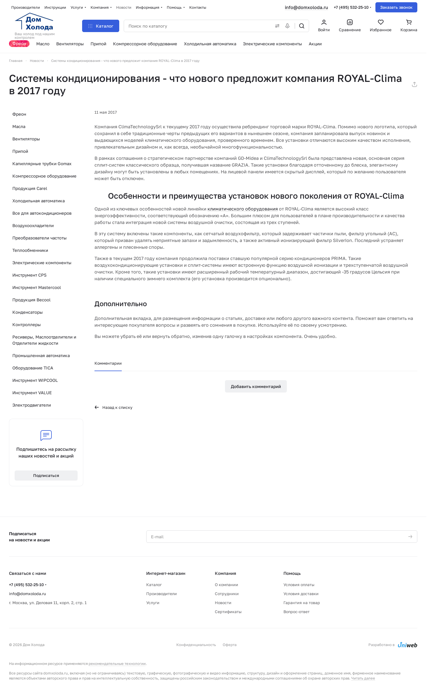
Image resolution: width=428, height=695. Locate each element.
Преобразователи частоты (39, 237)
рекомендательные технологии (117, 663)
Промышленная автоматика (41, 355)
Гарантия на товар (301, 602)
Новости (223, 602)
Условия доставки (301, 593)
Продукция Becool (31, 299)
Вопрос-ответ (296, 611)
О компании (226, 584)
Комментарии (108, 363)
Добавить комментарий (256, 386)
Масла (18, 126)
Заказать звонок (396, 7)
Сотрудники (227, 593)
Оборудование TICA (32, 367)
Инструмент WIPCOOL (35, 380)
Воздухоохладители (33, 225)
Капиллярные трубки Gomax (41, 163)
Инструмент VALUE (32, 392)
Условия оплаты (298, 584)
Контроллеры (26, 324)
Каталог (154, 584)
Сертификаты (228, 611)
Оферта (229, 644)
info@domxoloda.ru (306, 7)
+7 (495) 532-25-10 (351, 7)
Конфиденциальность (196, 644)
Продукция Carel (29, 188)
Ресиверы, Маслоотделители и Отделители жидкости (44, 340)
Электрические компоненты (41, 262)
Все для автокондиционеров (41, 213)
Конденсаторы (27, 312)
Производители (161, 593)
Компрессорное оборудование (44, 175)
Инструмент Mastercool (36, 287)
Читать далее (363, 678)
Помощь (292, 573)
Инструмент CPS (29, 274)
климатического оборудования (243, 209)
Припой (20, 151)
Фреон (19, 113)
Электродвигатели (31, 404)
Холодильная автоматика (38, 200)
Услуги (152, 602)
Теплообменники (30, 250)
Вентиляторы (26, 138)
